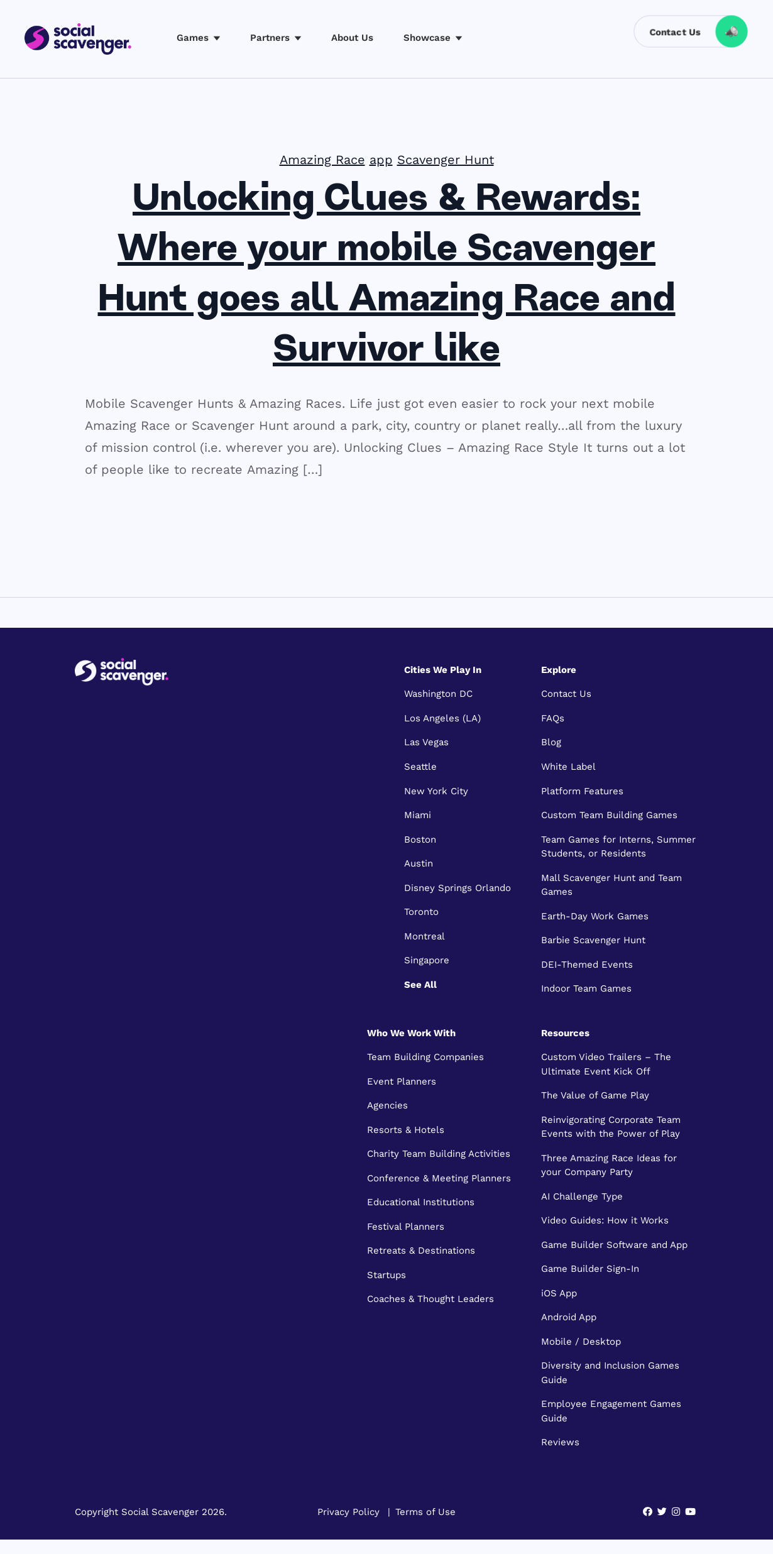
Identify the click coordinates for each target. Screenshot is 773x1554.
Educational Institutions (420, 1202)
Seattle (420, 766)
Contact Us (566, 693)
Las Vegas (426, 742)
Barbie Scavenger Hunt (593, 940)
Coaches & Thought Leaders (430, 1299)
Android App (568, 1317)
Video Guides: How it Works (605, 1220)
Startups (386, 1275)
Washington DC (438, 693)
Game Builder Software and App (614, 1244)
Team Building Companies (425, 1057)
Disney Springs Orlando (457, 888)
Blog (551, 742)
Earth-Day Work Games (595, 916)
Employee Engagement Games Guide (611, 1411)
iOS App (559, 1293)
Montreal (424, 936)
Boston (420, 839)
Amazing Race (322, 159)
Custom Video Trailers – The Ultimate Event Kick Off (606, 1064)
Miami (417, 815)
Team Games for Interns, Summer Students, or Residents (618, 847)
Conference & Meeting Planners (439, 1178)
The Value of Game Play (595, 1095)
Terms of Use (425, 1512)
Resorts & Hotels (405, 1129)
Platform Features (582, 791)
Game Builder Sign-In (590, 1268)
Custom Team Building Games (609, 815)
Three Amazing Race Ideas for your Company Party (609, 1165)
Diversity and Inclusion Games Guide (610, 1373)
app (381, 159)
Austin (418, 863)
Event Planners (401, 1081)
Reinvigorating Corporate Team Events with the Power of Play (611, 1127)
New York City (436, 791)
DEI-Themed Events (587, 964)
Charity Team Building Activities (438, 1153)
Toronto (421, 911)
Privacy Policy (348, 1512)
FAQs (552, 718)
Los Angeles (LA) (442, 718)
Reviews (560, 1442)
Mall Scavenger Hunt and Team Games (611, 885)
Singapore (426, 960)
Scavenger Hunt (445, 159)
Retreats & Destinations (421, 1250)
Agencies (387, 1105)
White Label (568, 766)
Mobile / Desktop (581, 1341)
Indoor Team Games (586, 988)
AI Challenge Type (582, 1196)
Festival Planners (405, 1226)
